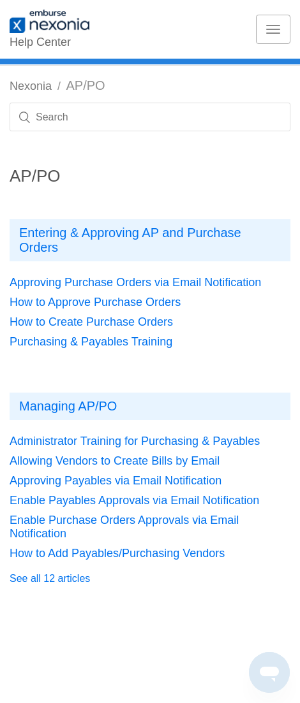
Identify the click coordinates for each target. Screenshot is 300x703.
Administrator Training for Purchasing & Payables (135, 441)
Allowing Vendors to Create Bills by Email (115, 460)
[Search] (150, 117)
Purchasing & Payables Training (91, 341)
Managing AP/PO (68, 406)
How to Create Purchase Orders (91, 321)
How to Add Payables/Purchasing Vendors (117, 553)
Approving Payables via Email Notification (115, 480)
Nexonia (31, 86)
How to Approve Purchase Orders (95, 302)
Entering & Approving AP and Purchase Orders (130, 240)
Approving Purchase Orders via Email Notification (135, 282)
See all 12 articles (50, 578)
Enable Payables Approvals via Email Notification (134, 500)
